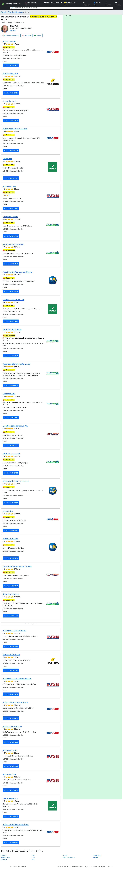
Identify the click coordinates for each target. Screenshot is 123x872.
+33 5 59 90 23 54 (11, 586)
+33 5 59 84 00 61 (11, 418)
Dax (33, 855)
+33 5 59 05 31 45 (11, 150)
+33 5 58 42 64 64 (11, 694)
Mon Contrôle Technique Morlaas (17, 566)
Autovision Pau (9, 774)
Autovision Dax (9, 186)
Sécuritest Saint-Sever (12, 329)
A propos (13, 30)
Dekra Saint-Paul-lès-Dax (13, 299)
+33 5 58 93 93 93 (11, 356)
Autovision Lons (10, 750)
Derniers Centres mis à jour (73, 866)
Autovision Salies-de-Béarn (14, 630)
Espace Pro (88, 866)
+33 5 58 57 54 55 (11, 291)
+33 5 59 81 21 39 (11, 236)
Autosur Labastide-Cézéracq (15, 129)
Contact (109, 866)
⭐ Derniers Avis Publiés (69, 4)
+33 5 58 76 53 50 (11, 842)
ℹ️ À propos (108, 4)
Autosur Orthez (9, 41)
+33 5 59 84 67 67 (11, 445)
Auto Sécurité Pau (10, 538)
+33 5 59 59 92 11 (11, 531)
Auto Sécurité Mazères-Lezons (16, 481)
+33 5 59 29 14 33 (11, 816)
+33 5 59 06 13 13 (11, 503)
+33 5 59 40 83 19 (11, 742)
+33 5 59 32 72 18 (11, 766)
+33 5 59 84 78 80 (11, 558)
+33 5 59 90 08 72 (11, 264)
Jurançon (4, 860)
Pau (33, 860)
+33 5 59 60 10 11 (11, 93)
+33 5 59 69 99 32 (11, 65)
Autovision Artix (10, 101)
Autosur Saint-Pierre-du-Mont (16, 824)
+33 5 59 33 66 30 (11, 616)
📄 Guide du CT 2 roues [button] (52, 3)
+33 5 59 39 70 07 (11, 386)
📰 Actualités (86, 4)
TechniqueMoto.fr (11, 3)
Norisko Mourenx (10, 73)
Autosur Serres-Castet (12, 726)
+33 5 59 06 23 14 (11, 473)
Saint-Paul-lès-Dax (69, 857)
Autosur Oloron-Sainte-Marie (15, 702)
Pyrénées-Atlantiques (15, 12)
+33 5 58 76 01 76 (11, 670)
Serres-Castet (5, 857)
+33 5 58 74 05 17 (11, 208)
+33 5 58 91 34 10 (11, 321)
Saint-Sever (97, 855)
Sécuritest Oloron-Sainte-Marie (16, 364)
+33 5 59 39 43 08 (11, 718)
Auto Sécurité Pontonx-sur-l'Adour (18, 272)
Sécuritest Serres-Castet (13, 244)
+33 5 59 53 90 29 (11, 121)
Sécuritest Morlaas (11, 594)
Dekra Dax (7, 158)
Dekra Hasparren (10, 798)
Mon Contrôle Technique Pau (15, 426)
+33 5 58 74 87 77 (11, 178)
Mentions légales (99, 866)
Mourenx (4, 855)
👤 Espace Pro (97, 4)
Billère (95, 857)
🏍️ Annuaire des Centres (30, 4)
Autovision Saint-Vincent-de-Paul (17, 678)
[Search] (61, 7)
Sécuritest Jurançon (11, 453)
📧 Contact (117, 4)
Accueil (3, 12)
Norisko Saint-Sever (11, 654)
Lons (33, 857)
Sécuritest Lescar (10, 216)
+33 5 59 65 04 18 (11, 646)
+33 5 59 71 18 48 (11, 790)
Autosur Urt (8, 511)
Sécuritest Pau (9, 393)
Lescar (65, 855)
